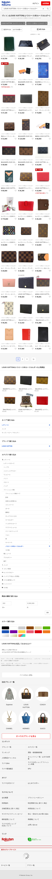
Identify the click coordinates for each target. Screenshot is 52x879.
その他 (27, 550)
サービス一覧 (5, 865)
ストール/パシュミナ (27, 531)
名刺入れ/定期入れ (27, 501)
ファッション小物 (27, 490)
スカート (27, 482)
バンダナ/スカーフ (27, 523)
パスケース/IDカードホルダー (37, 23)
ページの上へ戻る (26, 675)
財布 (27, 497)
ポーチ (27, 508)
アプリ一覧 (31, 865)
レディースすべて (27, 463)
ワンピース (27, 474)
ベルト (27, 535)
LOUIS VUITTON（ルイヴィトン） (13, 23)
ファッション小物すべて (27, 493)
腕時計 (27, 512)
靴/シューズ (27, 553)
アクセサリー (27, 557)
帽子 (27, 561)
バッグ (27, 486)
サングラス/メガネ (27, 516)
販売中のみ (6, 29)
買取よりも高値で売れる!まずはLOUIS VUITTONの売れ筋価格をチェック (26, 651)
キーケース (27, 542)
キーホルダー (27, 520)
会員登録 (45, 3)
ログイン (36, 3)
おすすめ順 (17, 29)
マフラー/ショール (27, 527)
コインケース (27, 505)
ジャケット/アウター (27, 471)
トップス (27, 467)
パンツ (27, 478)
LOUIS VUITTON (26, 446)
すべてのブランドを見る (26, 736)
